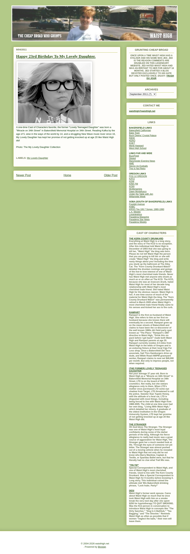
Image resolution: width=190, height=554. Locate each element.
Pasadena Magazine (139, 217)
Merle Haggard (136, 145)
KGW (131, 181)
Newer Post (23, 175)
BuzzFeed (134, 156)
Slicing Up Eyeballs (138, 166)
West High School (137, 148)
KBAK (132, 138)
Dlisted (132, 158)
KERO (132, 140)
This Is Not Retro (137, 168)
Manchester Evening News (142, 161)
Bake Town (134, 133)
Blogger (102, 546)
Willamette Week (137, 196)
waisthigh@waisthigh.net (142, 111)
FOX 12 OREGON (138, 176)
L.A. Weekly (135, 212)
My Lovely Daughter (37, 158)
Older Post (110, 175)
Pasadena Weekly (138, 222)
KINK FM (133, 184)
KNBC (132, 207)
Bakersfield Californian (140, 130)
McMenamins (135, 189)
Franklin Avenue (137, 204)
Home (67, 175)
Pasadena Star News (139, 219)
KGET (132, 143)
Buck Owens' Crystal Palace (142, 135)
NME (131, 163)
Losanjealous (135, 214)
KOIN (131, 186)
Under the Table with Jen (141, 194)
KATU (132, 179)
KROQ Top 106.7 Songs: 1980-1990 (146, 209)
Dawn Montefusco (138, 191)
